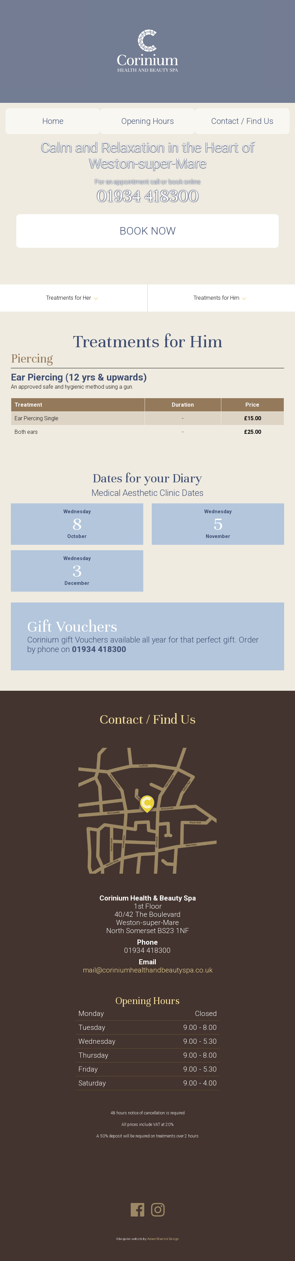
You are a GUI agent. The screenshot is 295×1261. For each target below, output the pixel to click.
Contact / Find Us (242, 121)
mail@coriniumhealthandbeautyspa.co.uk (148, 970)
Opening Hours (147, 121)
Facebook (137, 1210)
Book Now (147, 230)
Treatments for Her (72, 298)
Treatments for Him (219, 298)
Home (52, 121)
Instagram (158, 1210)
